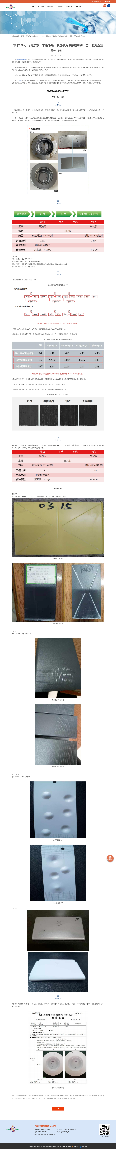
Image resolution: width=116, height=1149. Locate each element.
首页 (22, 36)
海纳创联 (84, 1146)
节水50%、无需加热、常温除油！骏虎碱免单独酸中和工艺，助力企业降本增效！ (62, 36)
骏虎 (20, 80)
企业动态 (35, 36)
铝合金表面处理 (21, 59)
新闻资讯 (28, 36)
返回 (58, 1108)
